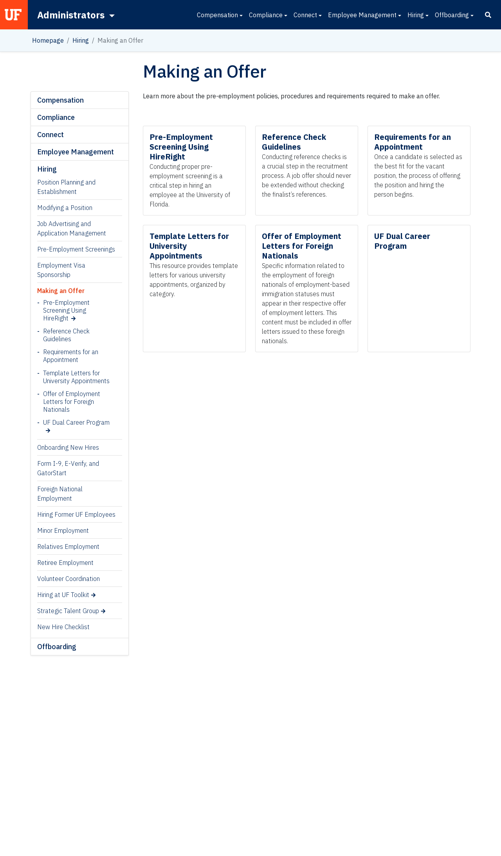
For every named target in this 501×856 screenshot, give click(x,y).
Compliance (266, 15)
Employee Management (362, 15)
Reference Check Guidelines (66, 335)
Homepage (48, 40)
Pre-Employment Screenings (76, 249)
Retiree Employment (65, 562)
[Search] (488, 14)
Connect (305, 15)
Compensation (217, 15)
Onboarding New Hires (68, 447)
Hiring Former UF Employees (76, 514)
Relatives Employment (68, 546)
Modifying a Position (64, 208)
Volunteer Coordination (68, 579)
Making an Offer (61, 291)
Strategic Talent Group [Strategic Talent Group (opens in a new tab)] (68, 611)
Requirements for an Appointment (70, 356)
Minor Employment (63, 530)
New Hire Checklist (63, 627)
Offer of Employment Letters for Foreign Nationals (71, 401)
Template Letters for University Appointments (76, 377)
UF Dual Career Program (76, 422)
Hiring (415, 15)
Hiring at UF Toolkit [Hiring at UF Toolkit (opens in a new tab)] (63, 595)
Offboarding (452, 15)
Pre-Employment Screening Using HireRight (66, 310)
